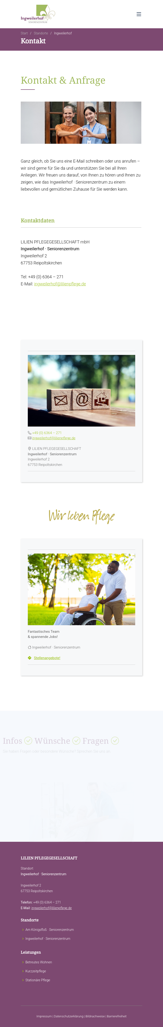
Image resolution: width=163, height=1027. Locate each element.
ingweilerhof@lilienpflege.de (60, 284)
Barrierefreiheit (116, 1016)
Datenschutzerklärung (68, 1016)
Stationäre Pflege (37, 980)
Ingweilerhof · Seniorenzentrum (47, 938)
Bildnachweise (95, 1016)
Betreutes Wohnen (38, 962)
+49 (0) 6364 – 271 (47, 434)
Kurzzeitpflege (35, 971)
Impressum (44, 1016)
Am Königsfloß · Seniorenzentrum (49, 929)
